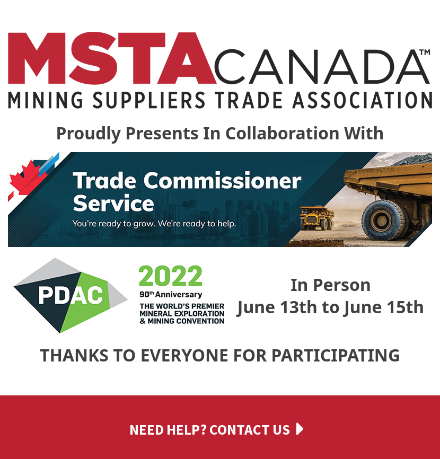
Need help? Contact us (209, 429)
